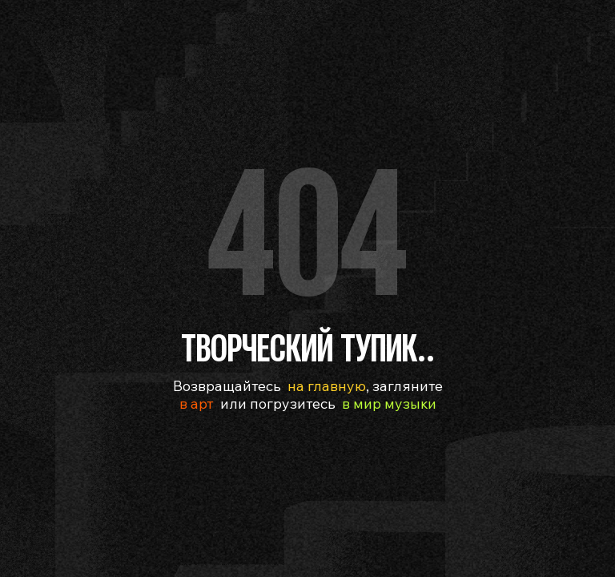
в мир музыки (389, 403)
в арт (196, 403)
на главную (326, 386)
